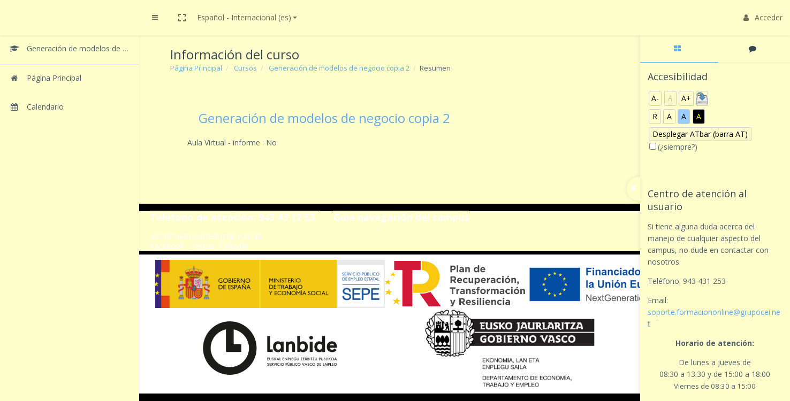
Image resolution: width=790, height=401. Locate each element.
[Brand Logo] (69, 17)
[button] (182, 17)
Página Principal (196, 68)
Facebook (167, 246)
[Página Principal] (69, 79)
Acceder (763, 17)
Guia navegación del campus (401, 217)
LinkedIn (233, 246)
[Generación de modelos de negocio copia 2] (69, 49)
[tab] (679, 49)
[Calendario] (69, 108)
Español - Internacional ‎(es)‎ (244, 17)
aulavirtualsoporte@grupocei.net (206, 236)
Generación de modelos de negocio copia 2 (339, 68)
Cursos (245, 68)
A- (655, 98)
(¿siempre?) (677, 147)
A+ (686, 98)
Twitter (203, 246)
